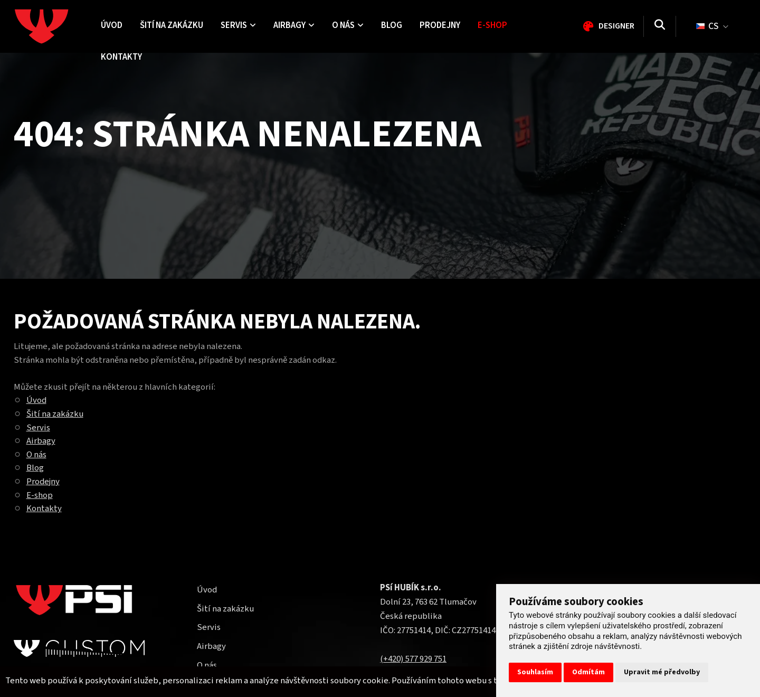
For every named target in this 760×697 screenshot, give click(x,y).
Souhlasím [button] (535, 672)
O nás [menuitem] (348, 25)
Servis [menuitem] (238, 25)
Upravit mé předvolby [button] (662, 672)
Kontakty (44, 508)
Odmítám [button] (588, 672)
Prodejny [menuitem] (440, 25)
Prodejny (43, 481)
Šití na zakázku (54, 414)
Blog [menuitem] (391, 25)
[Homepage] (53, 26)
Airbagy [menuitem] (294, 25)
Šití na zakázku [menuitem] (171, 25)
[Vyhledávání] (659, 26)
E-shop (39, 495)
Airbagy (40, 441)
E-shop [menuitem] (492, 25)
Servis (38, 427)
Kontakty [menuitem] (121, 57)
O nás (36, 454)
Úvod (36, 400)
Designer (608, 26)
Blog (35, 467)
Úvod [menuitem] (111, 25)
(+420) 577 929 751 (413, 659)
